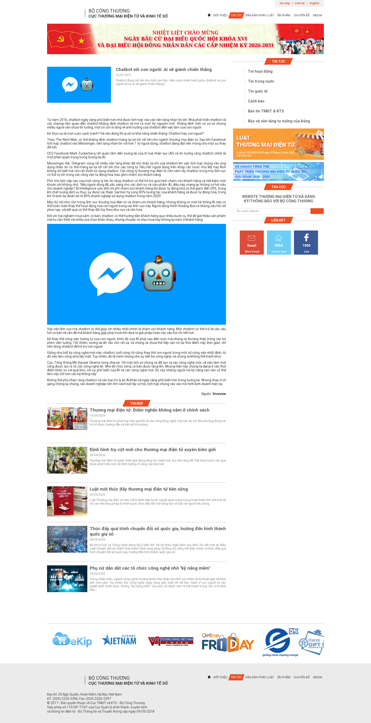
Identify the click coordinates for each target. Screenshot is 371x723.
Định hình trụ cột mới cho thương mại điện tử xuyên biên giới (153, 449)
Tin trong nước (261, 81)
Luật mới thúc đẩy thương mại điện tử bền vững (139, 489)
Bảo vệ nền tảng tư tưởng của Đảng (279, 121)
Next (330, 642)
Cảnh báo (256, 101)
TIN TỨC (236, 15)
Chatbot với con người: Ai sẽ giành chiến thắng (164, 69)
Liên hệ (300, 3)
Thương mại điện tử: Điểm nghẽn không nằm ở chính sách (149, 410)
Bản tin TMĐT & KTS (266, 111)
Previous (41, 642)
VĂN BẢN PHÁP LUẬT (259, 15)
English (314, 3)
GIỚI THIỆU (220, 15)
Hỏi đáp (285, 3)
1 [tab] (185, 50)
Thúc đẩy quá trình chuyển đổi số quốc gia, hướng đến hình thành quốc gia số (158, 531)
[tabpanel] (185, 39)
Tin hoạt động (260, 71)
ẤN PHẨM (283, 15)
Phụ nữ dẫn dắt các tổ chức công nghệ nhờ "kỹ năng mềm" (150, 568)
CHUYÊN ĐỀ (302, 15)
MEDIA (317, 15)
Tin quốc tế (258, 91)
